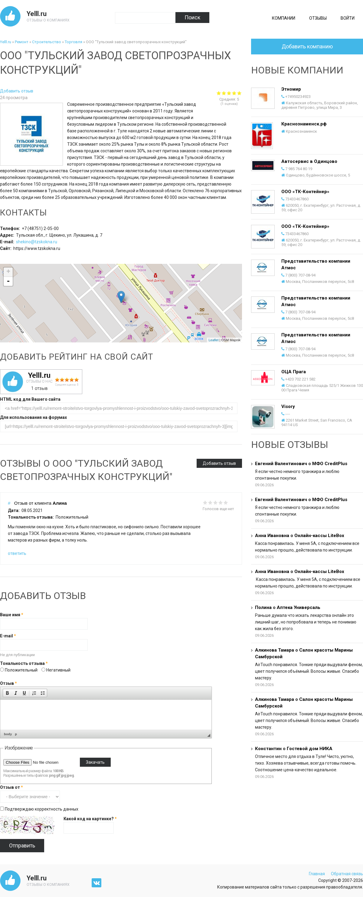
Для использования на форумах (33, 417)
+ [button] (8, 272)
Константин (268, 748)
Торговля (73, 42)
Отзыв (8, 683)
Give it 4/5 (220, 502)
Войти (348, 18)
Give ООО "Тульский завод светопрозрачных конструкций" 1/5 (218, 93)
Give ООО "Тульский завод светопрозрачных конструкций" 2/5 (224, 93)
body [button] (8, 734)
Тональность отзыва (24, 663)
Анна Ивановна (272, 535)
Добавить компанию (307, 46)
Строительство (46, 42)
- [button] (8, 281)
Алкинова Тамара (274, 650)
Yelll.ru (37, 14)
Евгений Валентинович (281, 463)
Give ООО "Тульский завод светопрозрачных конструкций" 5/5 (239, 93)
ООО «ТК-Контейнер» (305, 191)
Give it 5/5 (225, 502)
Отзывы (318, 18)
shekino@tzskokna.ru (36, 241)
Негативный (58, 670)
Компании (283, 18)
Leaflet (213, 340)
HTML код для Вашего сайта (30, 399)
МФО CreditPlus (329, 463)
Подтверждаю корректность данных (41, 809)
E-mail (8, 635)
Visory (288, 406)
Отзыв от (11, 787)
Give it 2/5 (210, 502)
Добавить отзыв (16, 91)
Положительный (21, 670)
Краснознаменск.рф (304, 124)
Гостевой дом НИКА (309, 748)
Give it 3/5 (215, 502)
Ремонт (21, 42)
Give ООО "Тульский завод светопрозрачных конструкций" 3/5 (229, 93)
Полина (263, 607)
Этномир (291, 89)
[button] (7, 693)
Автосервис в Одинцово (309, 161)
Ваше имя (11, 614)
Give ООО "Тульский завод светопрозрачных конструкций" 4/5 (234, 93)
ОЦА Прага (293, 371)
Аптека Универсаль (298, 607)
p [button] (16, 734)
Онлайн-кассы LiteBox (319, 535)
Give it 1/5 (205, 502)
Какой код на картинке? (90, 818)
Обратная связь (347, 873)
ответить (17, 553)
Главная (317, 873)
